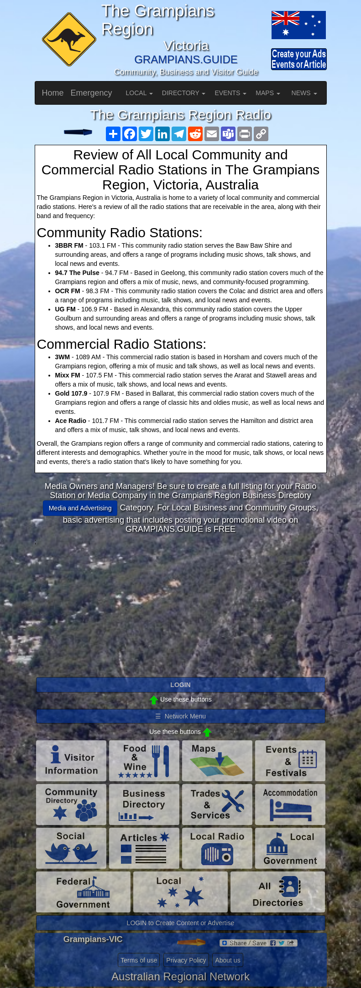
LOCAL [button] (139, 93)
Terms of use (138, 960)
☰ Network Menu (180, 716)
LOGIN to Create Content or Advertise (181, 923)
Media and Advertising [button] (80, 508)
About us (227, 960)
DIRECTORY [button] (184, 93)
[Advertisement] (180, 609)
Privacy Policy (186, 960)
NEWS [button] (304, 93)
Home (53, 92)
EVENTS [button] (230, 93)
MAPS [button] (268, 93)
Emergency (91, 92)
